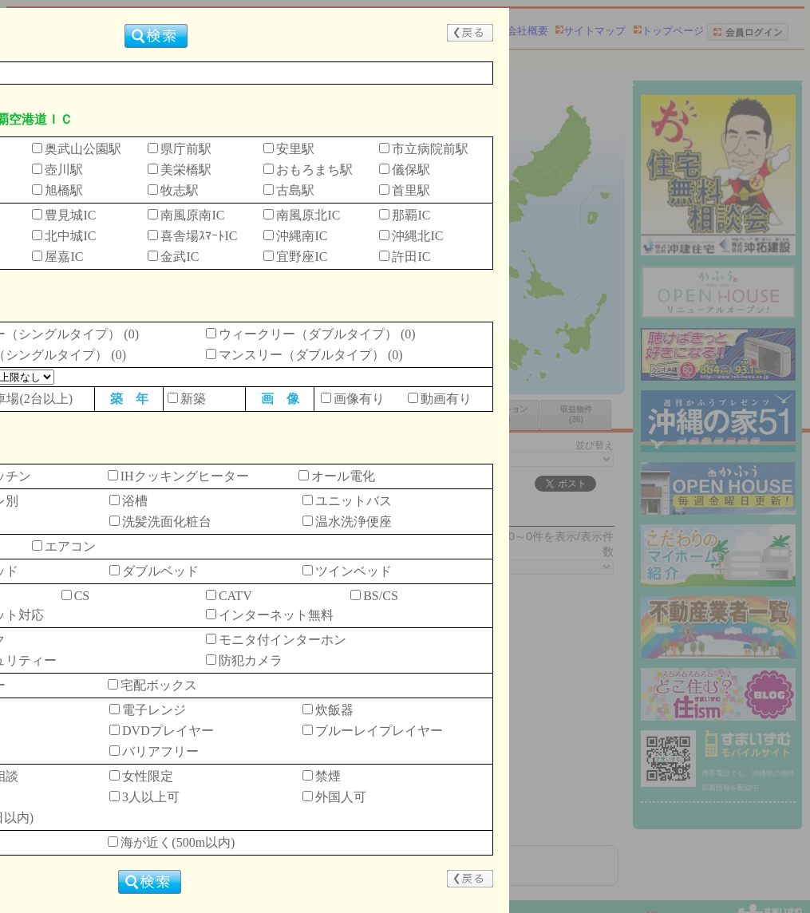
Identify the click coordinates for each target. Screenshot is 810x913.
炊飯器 (334, 710)
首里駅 (411, 190)
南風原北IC (308, 215)
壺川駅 (64, 169)
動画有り (446, 398)
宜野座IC (301, 256)
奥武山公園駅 (83, 149)
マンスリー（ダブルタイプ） (302, 355)
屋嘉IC (64, 256)
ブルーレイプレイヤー (379, 730)
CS (82, 596)
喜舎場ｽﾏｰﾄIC (198, 236)
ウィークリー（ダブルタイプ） (308, 334)
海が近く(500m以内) (178, 842)
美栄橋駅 (185, 169)
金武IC (179, 256)
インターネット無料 (276, 615)
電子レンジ (154, 710)
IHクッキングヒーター (185, 476)
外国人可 (340, 797)
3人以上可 (151, 797)
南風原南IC (192, 215)
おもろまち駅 (314, 169)
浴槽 (135, 501)
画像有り (359, 398)
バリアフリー (160, 751)
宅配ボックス (159, 685)
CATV (235, 596)
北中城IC (70, 236)
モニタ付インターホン (282, 639)
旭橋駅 (64, 190)
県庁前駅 (185, 149)
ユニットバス (353, 501)
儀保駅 (411, 169)
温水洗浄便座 (353, 521)
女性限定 (147, 776)
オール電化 (343, 476)
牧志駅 (179, 190)
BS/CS (380, 596)
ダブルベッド (160, 571)
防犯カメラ (251, 660)
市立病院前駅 (430, 149)
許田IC (411, 256)
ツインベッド (353, 571)
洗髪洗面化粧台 (166, 521)
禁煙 (328, 776)
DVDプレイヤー (168, 730)
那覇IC (411, 215)
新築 (193, 398)
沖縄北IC (417, 236)
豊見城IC (70, 215)
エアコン (70, 546)
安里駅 (295, 149)
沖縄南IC (301, 236)
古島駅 (295, 190)
